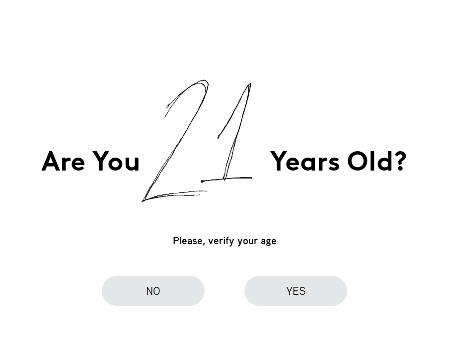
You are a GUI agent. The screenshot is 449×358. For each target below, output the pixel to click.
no (153, 290)
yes (296, 290)
